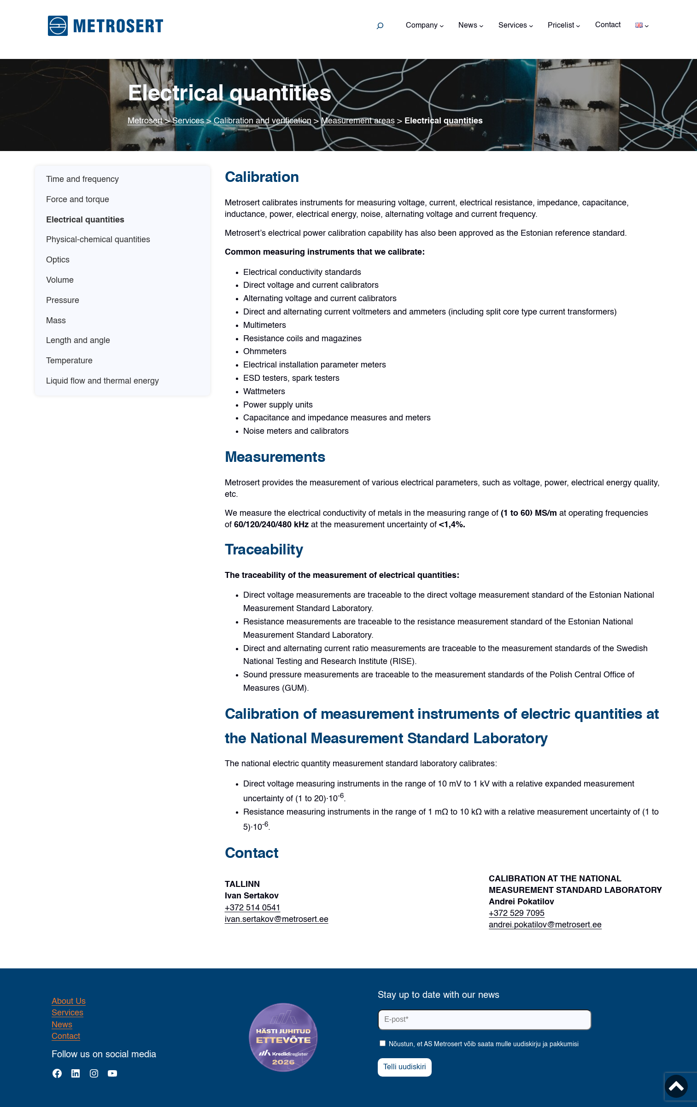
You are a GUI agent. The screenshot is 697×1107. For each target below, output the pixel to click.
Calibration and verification (262, 121)
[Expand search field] (380, 26)
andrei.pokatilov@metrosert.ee (545, 925)
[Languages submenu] (646, 25)
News (62, 1025)
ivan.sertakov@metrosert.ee (276, 919)
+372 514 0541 (253, 908)
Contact (66, 1036)
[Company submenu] (441, 25)
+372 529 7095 (517, 913)
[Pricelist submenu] (578, 25)
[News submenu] (481, 25)
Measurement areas (358, 121)
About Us (69, 1001)
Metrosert (145, 121)
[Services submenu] (531, 25)
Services (188, 121)
